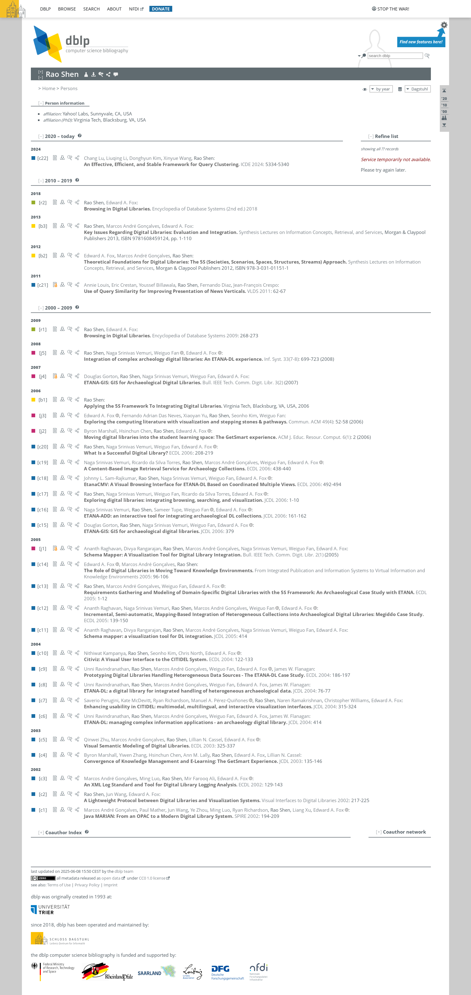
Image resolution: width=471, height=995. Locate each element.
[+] (379, 832)
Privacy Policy (87, 885)
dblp (45, 9)
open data (111, 878)
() (281, 359)
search (91, 9)
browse (67, 9)
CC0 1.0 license (152, 878)
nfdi (134, 9)
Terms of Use (59, 885)
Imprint (111, 885)
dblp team (124, 871)
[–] (41, 103)
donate (161, 9)
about (114, 9)
